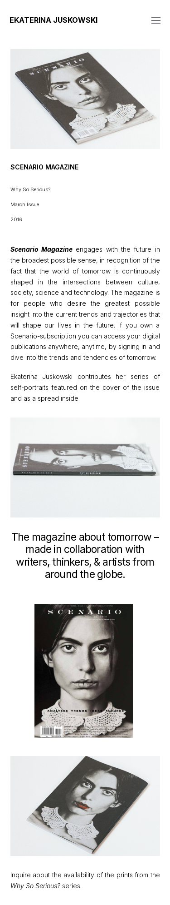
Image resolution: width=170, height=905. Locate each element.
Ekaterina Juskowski (53, 20)
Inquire (20, 875)
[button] (156, 20)
